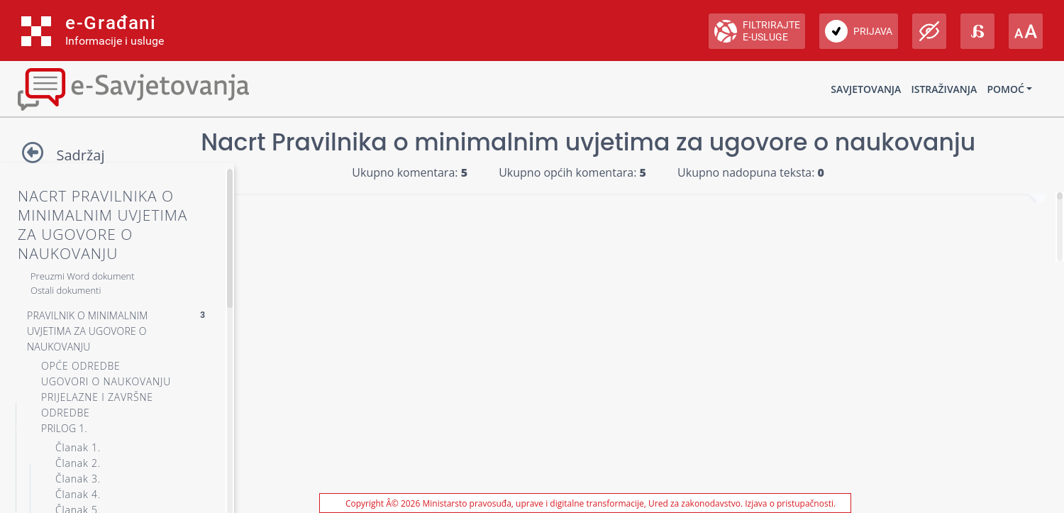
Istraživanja (944, 89)
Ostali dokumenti (66, 290)
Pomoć (1005, 89)
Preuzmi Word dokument (83, 276)
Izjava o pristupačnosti (789, 503)
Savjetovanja (866, 89)
